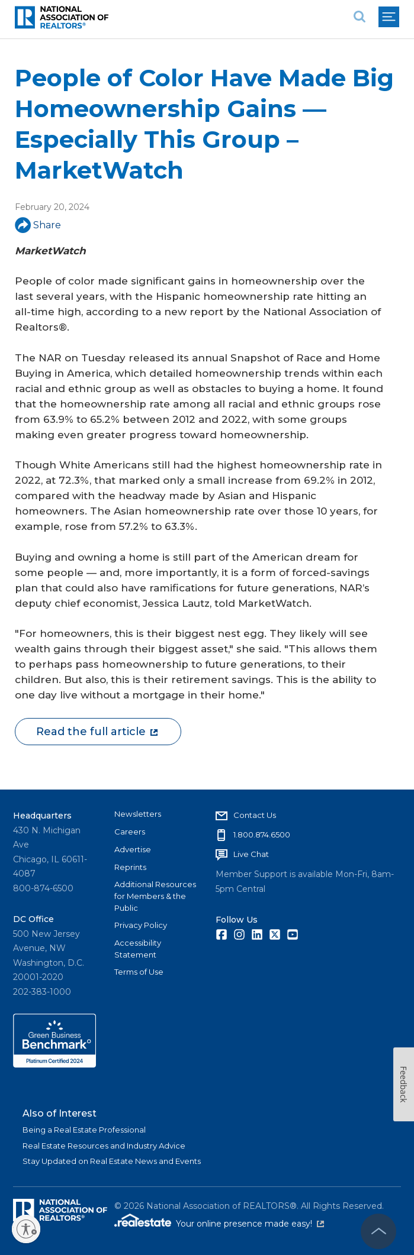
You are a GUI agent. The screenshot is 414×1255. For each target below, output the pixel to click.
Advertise (132, 849)
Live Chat (251, 854)
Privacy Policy (140, 925)
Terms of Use (138, 971)
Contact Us (254, 815)
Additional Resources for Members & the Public (155, 895)
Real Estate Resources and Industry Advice (104, 1145)
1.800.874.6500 (261, 834)
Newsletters (137, 814)
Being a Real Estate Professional (84, 1129)
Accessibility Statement (137, 948)
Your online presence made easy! (250, 1223)
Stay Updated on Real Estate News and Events (112, 1161)
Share (38, 225)
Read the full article (97, 731)
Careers (129, 831)
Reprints (130, 867)
